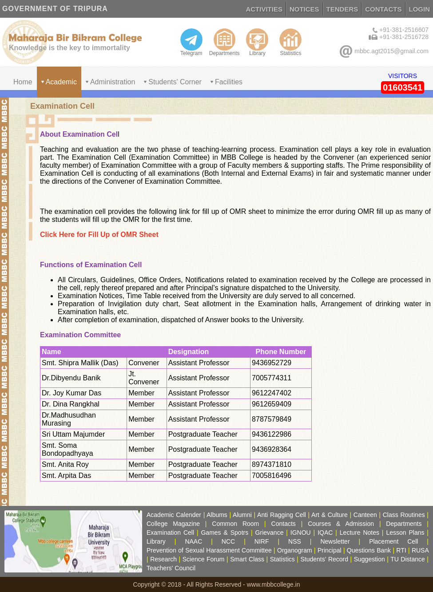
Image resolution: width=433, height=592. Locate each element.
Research (163, 559)
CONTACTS (383, 9)
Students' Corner (175, 82)
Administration (112, 82)
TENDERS (342, 9)
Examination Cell (170, 532)
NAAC (193, 541)
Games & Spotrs (224, 532)
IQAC (325, 532)
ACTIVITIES (264, 9)
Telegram (191, 42)
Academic (61, 82)
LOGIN (419, 9)
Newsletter (335, 541)
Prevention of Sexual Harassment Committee (209, 550)
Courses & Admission (341, 523)
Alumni (242, 514)
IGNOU (300, 532)
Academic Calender (174, 514)
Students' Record (324, 559)
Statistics (290, 42)
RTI (401, 550)
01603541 (402, 87)
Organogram (294, 550)
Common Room (235, 523)
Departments (224, 42)
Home (22, 82)
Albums (217, 514)
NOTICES (304, 9)
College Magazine (173, 523)
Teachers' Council (171, 568)
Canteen (365, 514)
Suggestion (369, 559)
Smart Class (247, 559)
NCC (228, 541)
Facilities (228, 82)
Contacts (283, 523)
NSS (294, 541)
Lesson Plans (405, 532)
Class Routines (404, 514)
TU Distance (407, 559)
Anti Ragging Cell (281, 514)
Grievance (269, 532)
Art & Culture (329, 514)
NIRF (261, 541)
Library (257, 42)
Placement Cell (393, 541)
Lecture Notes (359, 532)
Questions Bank (369, 550)
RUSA (420, 550)
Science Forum (204, 559)
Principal (330, 550)
